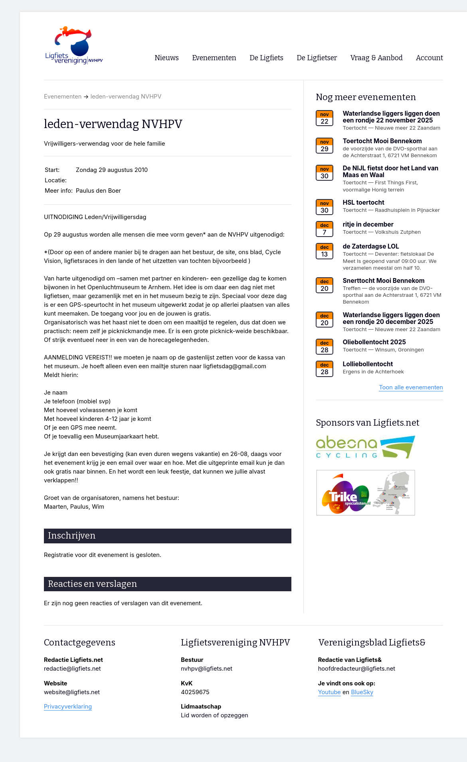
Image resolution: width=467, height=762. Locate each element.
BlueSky (362, 692)
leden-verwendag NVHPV (126, 96)
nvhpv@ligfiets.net (206, 668)
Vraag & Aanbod (376, 58)
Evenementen (62, 96)
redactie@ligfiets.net (72, 668)
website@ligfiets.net (72, 692)
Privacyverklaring (68, 706)
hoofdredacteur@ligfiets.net (356, 668)
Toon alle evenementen (411, 387)
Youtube (329, 692)
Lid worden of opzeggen (214, 715)
